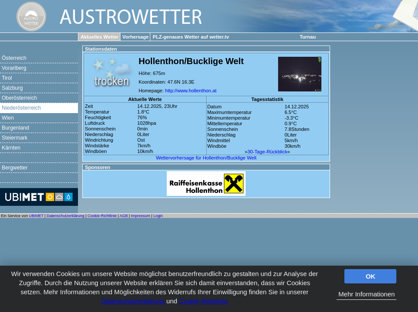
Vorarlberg (14, 68)
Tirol (7, 78)
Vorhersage (136, 36)
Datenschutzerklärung (133, 301)
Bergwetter (15, 168)
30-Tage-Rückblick (267, 151)
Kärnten (11, 148)
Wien (8, 118)
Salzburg (12, 88)
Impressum (140, 216)
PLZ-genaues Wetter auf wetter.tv (190, 36)
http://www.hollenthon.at (191, 90)
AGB (124, 216)
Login (158, 216)
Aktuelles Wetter (99, 36)
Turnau (308, 36)
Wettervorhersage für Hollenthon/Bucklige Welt (206, 157)
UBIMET (36, 216)
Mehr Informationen (366, 294)
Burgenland (15, 128)
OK (371, 276)
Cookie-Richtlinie (203, 301)
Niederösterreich (21, 108)
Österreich (14, 58)
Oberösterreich (19, 98)
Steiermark (15, 138)
